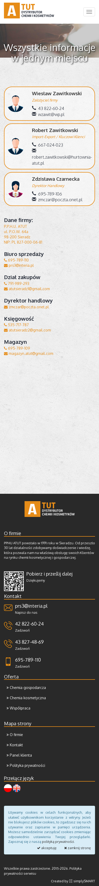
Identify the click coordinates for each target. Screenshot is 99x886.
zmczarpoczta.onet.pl (26, 307)
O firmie (15, 734)
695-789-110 (16, 260)
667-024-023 (47, 145)
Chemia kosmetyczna (26, 698)
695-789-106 (47, 194)
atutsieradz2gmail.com (27, 330)
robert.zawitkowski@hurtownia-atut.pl (62, 157)
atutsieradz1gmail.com (27, 288)
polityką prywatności (58, 841)
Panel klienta (19, 755)
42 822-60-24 (29, 624)
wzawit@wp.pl (48, 114)
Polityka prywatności (26, 765)
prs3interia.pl (19, 265)
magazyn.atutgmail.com (28, 353)
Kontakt (15, 745)
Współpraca (18, 708)
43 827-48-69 (29, 642)
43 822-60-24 (48, 108)
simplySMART (82, 881)
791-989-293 (16, 283)
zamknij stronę (77, 848)
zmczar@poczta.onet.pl (57, 199)
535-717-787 (16, 325)
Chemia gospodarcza (26, 687)
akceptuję (46, 848)
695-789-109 (17, 348)
